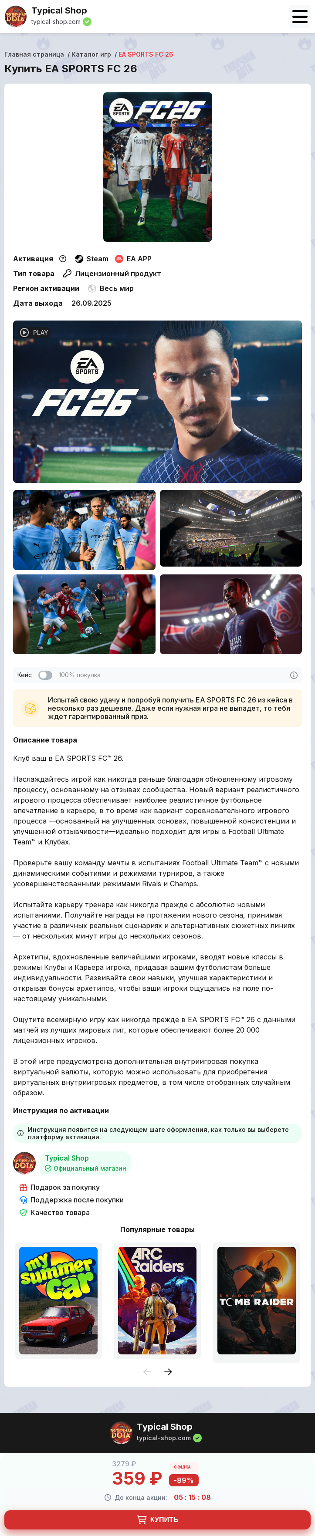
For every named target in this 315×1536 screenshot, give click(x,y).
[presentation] (147, 1372)
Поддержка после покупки (72, 1200)
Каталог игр (91, 54)
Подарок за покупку (60, 1187)
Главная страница (34, 54)
